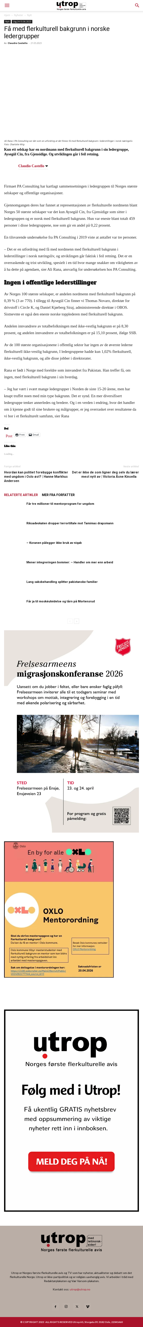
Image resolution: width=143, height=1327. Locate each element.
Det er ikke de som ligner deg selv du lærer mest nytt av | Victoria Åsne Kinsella (105, 474)
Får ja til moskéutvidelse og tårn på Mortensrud (60, 601)
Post (9, 435)
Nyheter (18, 15)
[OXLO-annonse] (59, 976)
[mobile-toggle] (6, 5)
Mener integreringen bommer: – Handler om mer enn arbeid (69, 562)
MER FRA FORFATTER (58, 495)
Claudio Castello (17, 43)
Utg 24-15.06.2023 (22, 21)
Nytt (29, 15)
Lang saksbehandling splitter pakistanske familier (62, 582)
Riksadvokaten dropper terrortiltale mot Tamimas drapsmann (70, 523)
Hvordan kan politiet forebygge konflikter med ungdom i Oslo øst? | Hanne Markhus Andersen (36, 476)
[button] (137, 5)
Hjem (7, 15)
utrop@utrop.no (80, 1289)
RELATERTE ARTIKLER (21, 495)
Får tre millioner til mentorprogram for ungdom (60, 504)
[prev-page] (70, 621)
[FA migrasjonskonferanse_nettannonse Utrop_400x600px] (71, 831)
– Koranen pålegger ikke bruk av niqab (54, 543)
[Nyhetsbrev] (71, 1210)
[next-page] (76, 621)
